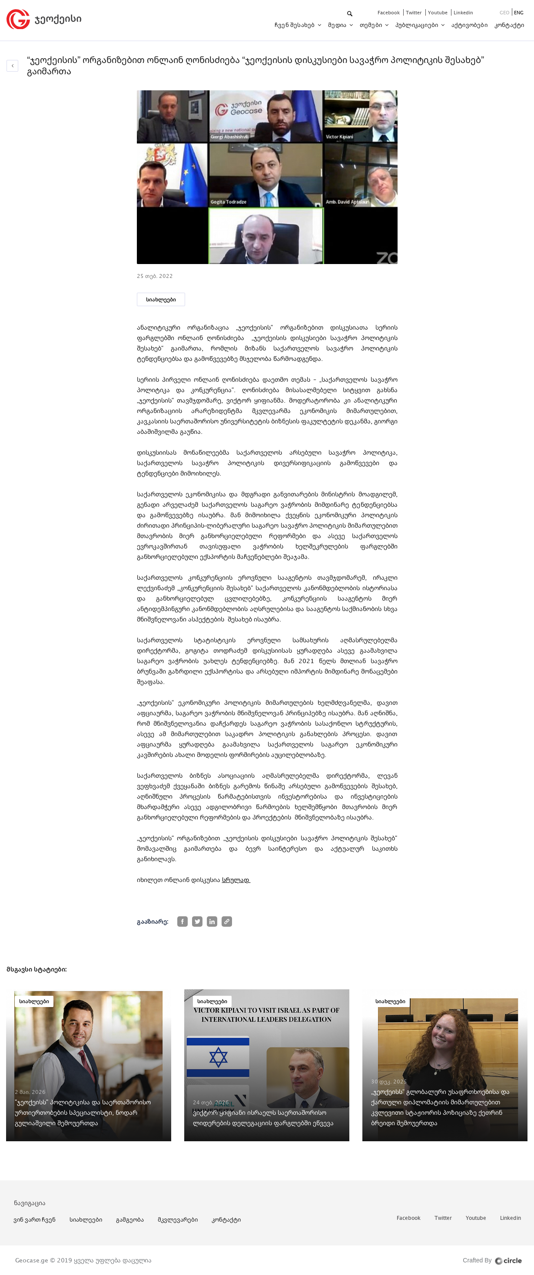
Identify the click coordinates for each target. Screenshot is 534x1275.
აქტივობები (469, 25)
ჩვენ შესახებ (295, 25)
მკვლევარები (178, 1219)
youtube (438, 12)
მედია (338, 25)
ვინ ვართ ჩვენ (34, 1219)
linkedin (463, 12)
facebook (389, 12)
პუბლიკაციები (417, 25)
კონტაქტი (509, 25)
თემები (371, 25)
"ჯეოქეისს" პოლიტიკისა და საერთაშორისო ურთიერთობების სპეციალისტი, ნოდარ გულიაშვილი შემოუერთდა (83, 1112)
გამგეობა (130, 1219)
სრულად (236, 879)
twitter (414, 12)
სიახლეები (161, 299)
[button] (350, 14)
